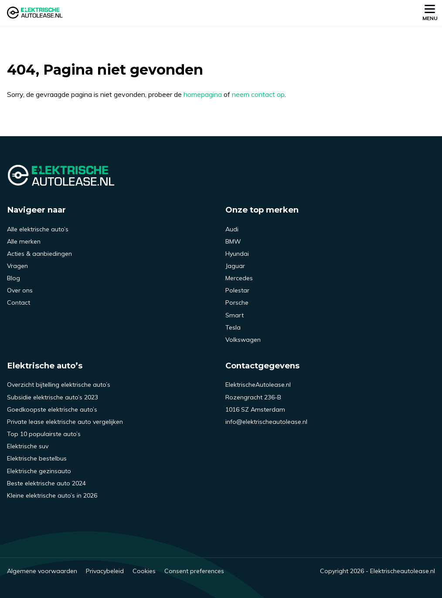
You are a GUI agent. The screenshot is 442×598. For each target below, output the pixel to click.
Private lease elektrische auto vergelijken (65, 422)
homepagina (203, 94)
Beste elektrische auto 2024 (46, 483)
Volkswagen (243, 340)
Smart (234, 315)
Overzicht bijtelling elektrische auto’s (58, 384)
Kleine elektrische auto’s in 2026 (52, 495)
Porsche (236, 302)
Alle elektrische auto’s (37, 229)
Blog (13, 278)
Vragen (17, 266)
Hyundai (237, 254)
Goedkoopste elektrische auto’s (52, 409)
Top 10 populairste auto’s (44, 434)
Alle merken (24, 241)
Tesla (233, 327)
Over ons (20, 290)
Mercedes (239, 278)
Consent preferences (194, 571)
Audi (231, 229)
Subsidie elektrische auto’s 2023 (52, 397)
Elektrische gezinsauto (39, 471)
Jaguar (235, 266)
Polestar (237, 290)
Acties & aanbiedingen (39, 254)
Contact (18, 302)
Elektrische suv (27, 446)
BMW (233, 241)
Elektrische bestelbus (37, 458)
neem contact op (258, 94)
